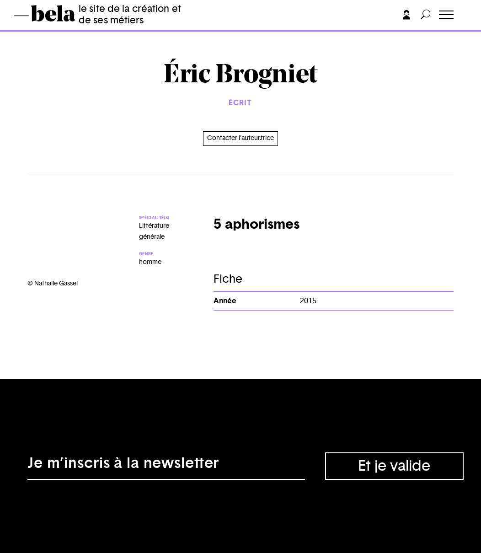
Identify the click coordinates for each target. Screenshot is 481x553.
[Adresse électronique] (166, 466)
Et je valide (394, 466)
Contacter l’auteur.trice (240, 138)
